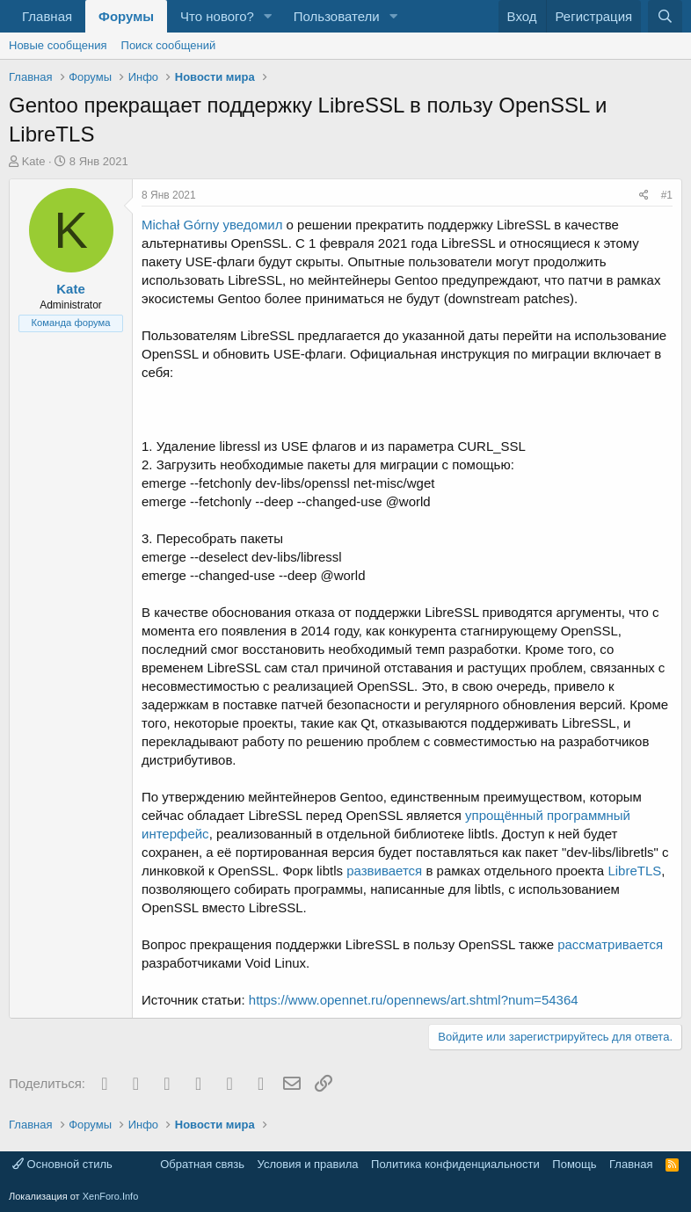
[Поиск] (665, 16)
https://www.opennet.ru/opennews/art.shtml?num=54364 (413, 999)
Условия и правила (308, 1164)
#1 (667, 195)
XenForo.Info (111, 1196)
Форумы (126, 16)
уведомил (253, 224)
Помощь (574, 1164)
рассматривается (610, 944)
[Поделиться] (644, 195)
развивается (384, 870)
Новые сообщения (58, 45)
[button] (268, 16)
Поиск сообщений (168, 45)
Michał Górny (180, 224)
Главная (47, 16)
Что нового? (217, 16)
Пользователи (337, 16)
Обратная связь (202, 1164)
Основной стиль (62, 1164)
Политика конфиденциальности (455, 1164)
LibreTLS (634, 870)
